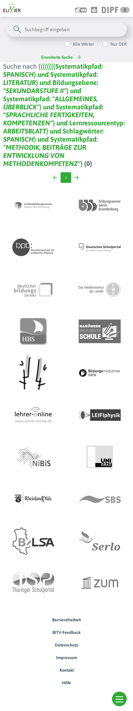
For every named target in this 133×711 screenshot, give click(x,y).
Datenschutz (66, 645)
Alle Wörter (83, 44)
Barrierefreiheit (66, 619)
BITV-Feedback (66, 632)
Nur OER (118, 44)
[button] (119, 699)
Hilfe (66, 682)
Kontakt (67, 670)
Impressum (66, 657)
